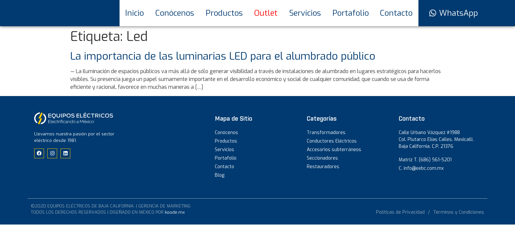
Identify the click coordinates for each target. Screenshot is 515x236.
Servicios (305, 13)
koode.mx (175, 212)
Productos (224, 13)
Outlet (266, 13)
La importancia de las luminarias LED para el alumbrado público (222, 56)
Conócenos (174, 13)
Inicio (134, 13)
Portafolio (350, 13)
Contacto (396, 13)
